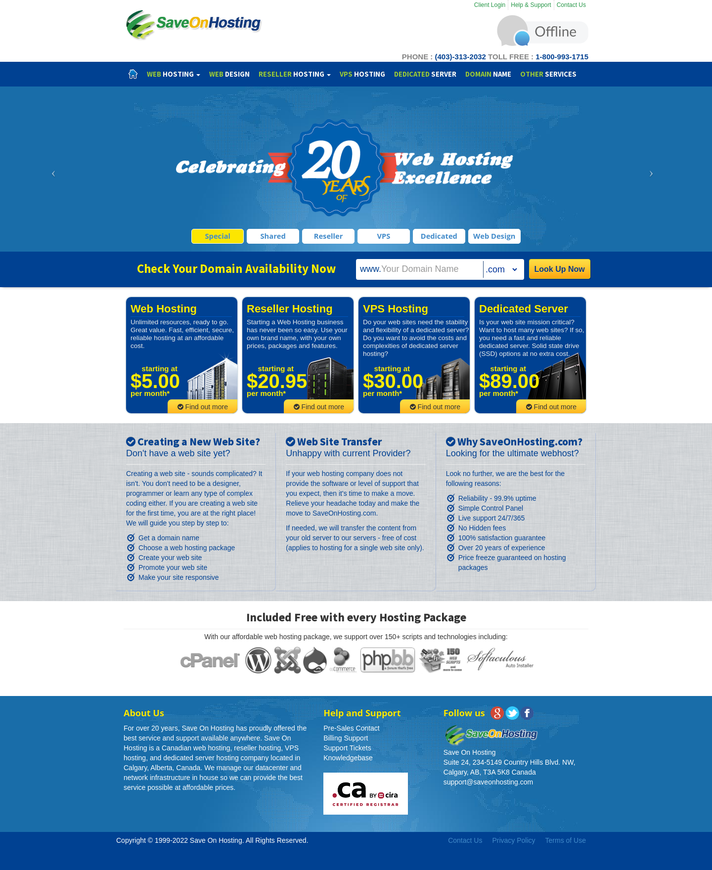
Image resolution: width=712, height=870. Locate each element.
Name (488, 74)
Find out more (203, 407)
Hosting (173, 74)
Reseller (328, 236)
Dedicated (439, 236)
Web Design (494, 236)
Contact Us (571, 4)
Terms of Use (565, 840)
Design (229, 74)
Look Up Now (559, 269)
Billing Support (345, 738)
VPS (384, 236)
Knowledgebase (348, 758)
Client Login (489, 4)
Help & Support (531, 4)
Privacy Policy (513, 840)
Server (425, 74)
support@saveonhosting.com (489, 782)
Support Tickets (347, 748)
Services (548, 74)
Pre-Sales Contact (351, 728)
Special (217, 236)
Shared (273, 236)
